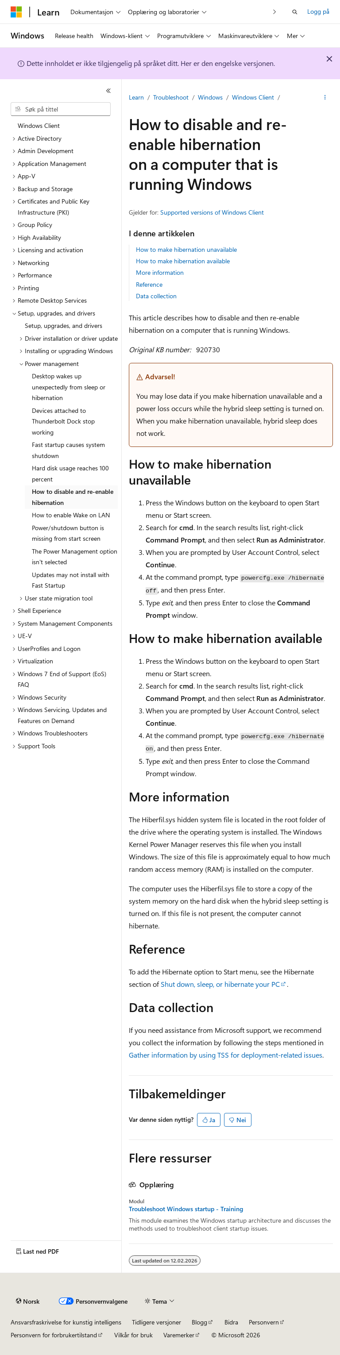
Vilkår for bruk (133, 1335)
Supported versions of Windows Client (212, 212)
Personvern (264, 1322)
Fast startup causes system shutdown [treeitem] (68, 450)
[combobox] (61, 109)
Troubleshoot (171, 97)
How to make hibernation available (183, 261)
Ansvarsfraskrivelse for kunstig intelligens (66, 1322)
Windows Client (253, 97)
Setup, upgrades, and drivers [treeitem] (63, 325)
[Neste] (274, 11)
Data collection (156, 296)
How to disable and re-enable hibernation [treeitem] (72, 497)
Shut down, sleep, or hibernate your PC (220, 984)
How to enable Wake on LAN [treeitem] (71, 515)
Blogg (199, 1322)
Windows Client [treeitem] (39, 125)
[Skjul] (108, 91)
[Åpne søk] (295, 12)
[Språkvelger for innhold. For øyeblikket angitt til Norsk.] (28, 1301)
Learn (136, 97)
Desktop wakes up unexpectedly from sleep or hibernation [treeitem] (68, 387)
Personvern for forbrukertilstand (54, 1335)
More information (160, 272)
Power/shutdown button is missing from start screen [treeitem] (68, 533)
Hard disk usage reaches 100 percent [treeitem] (70, 473)
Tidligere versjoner (156, 1322)
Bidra (231, 1322)
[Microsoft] (16, 12)
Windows (210, 97)
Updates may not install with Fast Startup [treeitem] (70, 580)
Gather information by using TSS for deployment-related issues (225, 1054)
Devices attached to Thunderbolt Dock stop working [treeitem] (63, 421)
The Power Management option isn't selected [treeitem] (74, 556)
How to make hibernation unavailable (186, 249)
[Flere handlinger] (325, 98)
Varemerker (178, 1335)
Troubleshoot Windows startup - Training (186, 1209)
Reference (149, 284)
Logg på (318, 11)
